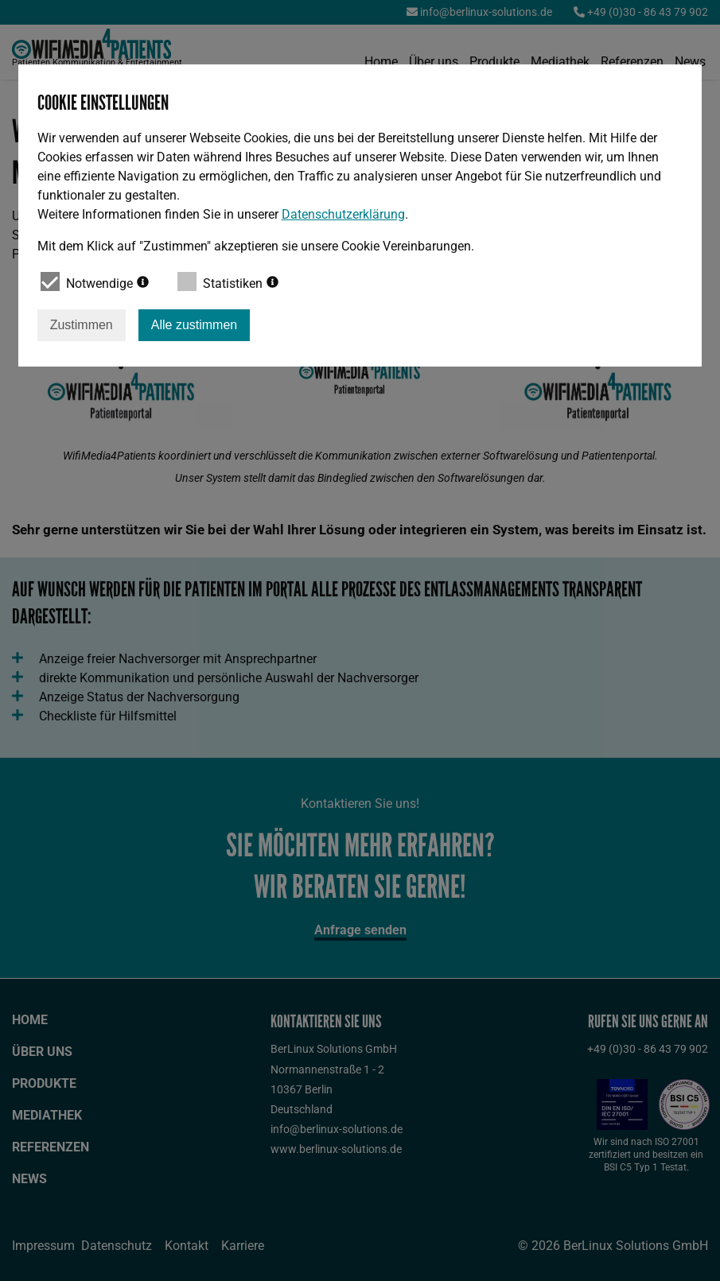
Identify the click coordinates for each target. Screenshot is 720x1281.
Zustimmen (81, 325)
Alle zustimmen (194, 325)
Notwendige (95, 281)
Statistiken (227, 281)
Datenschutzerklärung (343, 214)
